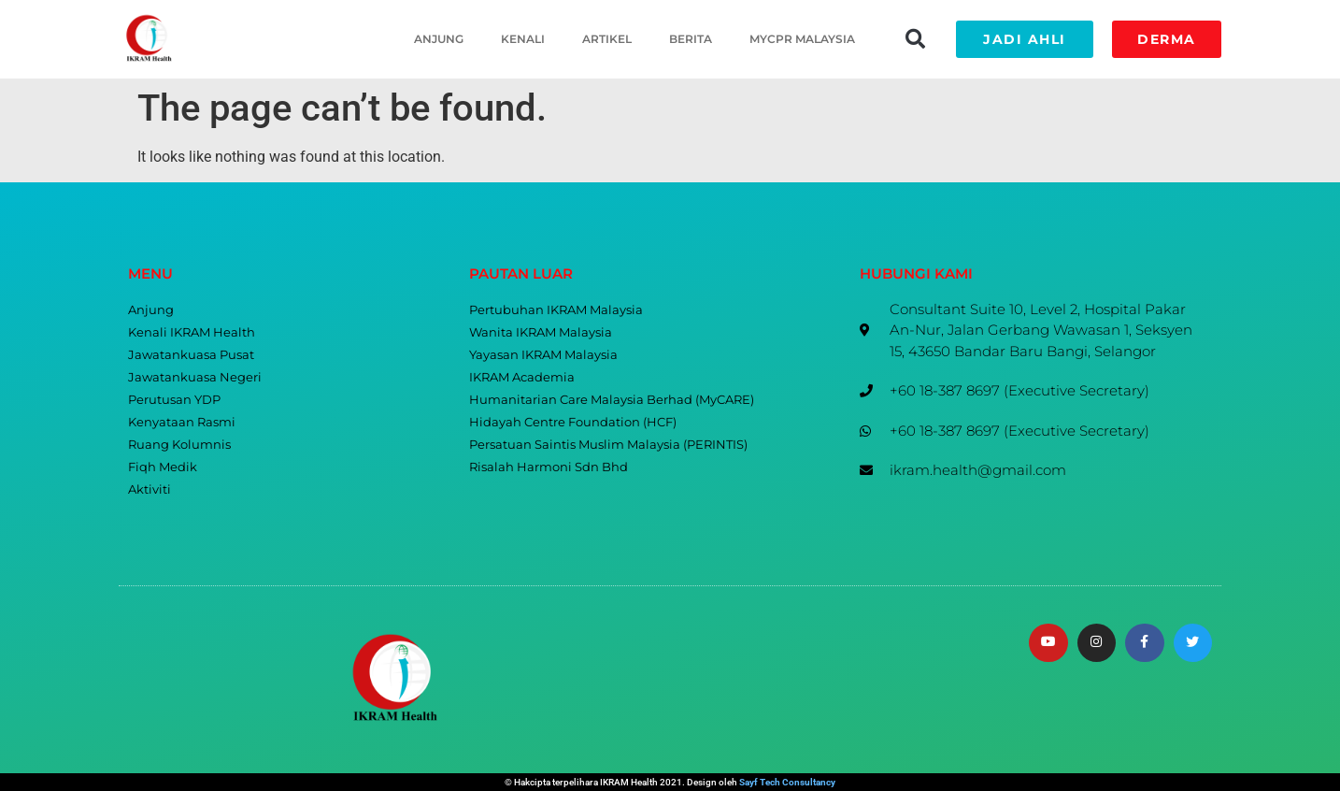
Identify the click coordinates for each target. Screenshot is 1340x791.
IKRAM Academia (522, 377)
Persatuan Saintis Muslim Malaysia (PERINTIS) (608, 445)
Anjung (438, 39)
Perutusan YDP (174, 400)
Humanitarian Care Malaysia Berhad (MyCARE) (611, 400)
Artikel (607, 39)
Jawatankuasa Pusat (191, 355)
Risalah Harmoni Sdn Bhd (548, 467)
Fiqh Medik (162, 467)
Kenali (523, 39)
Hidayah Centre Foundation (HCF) (573, 422)
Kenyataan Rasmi (181, 422)
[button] (915, 39)
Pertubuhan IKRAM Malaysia (556, 310)
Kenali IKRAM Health (191, 332)
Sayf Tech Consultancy (787, 782)
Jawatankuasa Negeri (195, 377)
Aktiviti (149, 489)
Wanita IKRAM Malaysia (540, 332)
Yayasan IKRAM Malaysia (543, 355)
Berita (690, 39)
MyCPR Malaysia (802, 39)
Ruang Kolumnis (179, 445)
